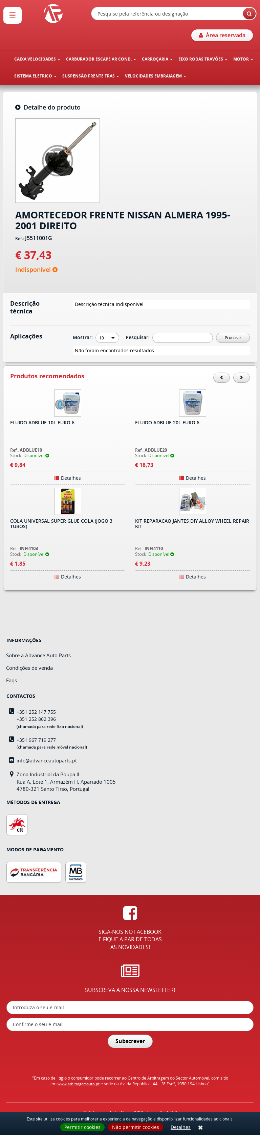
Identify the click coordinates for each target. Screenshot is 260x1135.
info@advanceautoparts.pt (47, 760)
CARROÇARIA (157, 59)
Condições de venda (29, 667)
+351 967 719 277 (36, 740)
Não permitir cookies (135, 1127)
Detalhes (181, 1127)
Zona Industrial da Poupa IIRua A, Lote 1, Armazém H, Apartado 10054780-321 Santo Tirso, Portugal (66, 781)
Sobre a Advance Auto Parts (38, 655)
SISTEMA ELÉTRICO (35, 76)
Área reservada (222, 35)
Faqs (11, 680)
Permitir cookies (82, 1127)
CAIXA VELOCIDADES (37, 59)
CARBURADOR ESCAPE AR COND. (101, 59)
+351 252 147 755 (36, 712)
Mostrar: (83, 337)
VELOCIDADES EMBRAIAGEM (155, 76)
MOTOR (243, 59)
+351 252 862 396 (36, 719)
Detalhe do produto (48, 107)
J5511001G (38, 238)
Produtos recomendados (47, 376)
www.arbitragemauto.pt (79, 1083)
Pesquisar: (138, 337)
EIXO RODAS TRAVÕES (203, 59)
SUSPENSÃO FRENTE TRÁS (90, 76)
